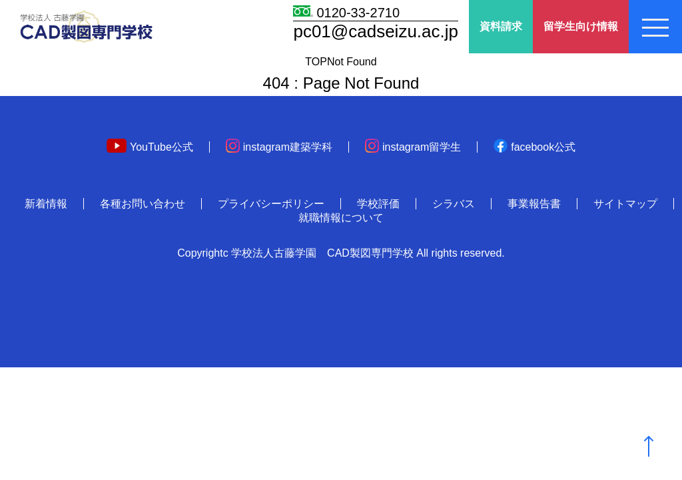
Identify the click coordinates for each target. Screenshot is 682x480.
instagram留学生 (413, 147)
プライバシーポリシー (271, 203)
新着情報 (46, 203)
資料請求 (501, 26)
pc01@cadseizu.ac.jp (375, 31)
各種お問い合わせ (142, 203)
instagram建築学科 (279, 147)
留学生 (580, 27)
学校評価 (378, 203)
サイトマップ (625, 203)
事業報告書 (534, 203)
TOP (316, 61)
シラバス (453, 203)
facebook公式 (534, 147)
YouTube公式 (150, 147)
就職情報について (341, 217)
